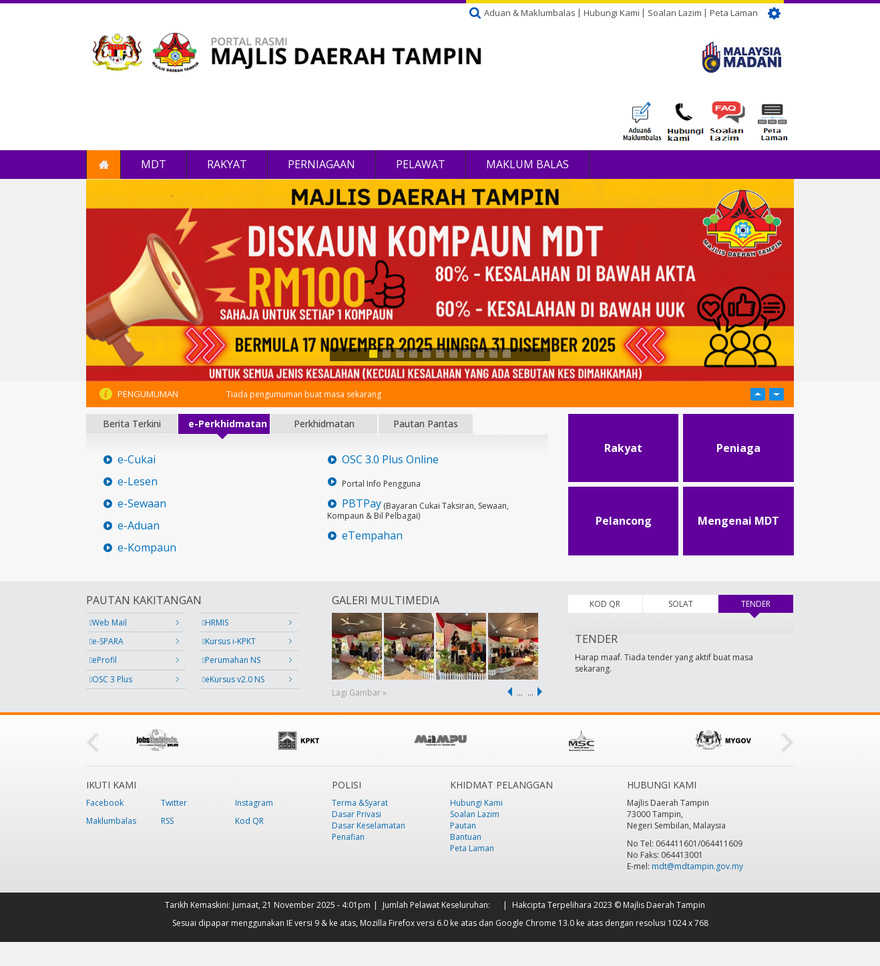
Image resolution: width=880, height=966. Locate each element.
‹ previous (507, 691)
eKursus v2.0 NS (233, 679)
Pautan (463, 825)
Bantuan (465, 836)
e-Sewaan (142, 504)
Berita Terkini (132, 423)
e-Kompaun (147, 548)
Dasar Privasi (356, 814)
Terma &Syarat (360, 802)
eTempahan (372, 536)
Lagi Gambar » (359, 692)
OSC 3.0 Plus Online (390, 460)
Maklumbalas (111, 820)
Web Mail (108, 622)
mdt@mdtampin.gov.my (697, 866)
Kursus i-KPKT (229, 641)
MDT (153, 164)
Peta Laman (734, 13)
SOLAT (680, 604)
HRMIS (215, 622)
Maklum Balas (527, 164)
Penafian (348, 836)
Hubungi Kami (612, 13)
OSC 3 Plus (110, 679)
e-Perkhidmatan (227, 423)
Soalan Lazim (675, 13)
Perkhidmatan (324, 423)
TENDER (767, 604)
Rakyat (227, 164)
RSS (167, 820)
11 (507, 354)
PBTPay (361, 504)
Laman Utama (103, 164)
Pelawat (420, 164)
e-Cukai (137, 460)
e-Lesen (138, 482)
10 (493, 354)
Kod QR (249, 820)
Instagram (254, 802)
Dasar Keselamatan (368, 825)
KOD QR (605, 604)
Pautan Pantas (425, 423)
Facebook (105, 802)
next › (542, 691)
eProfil (103, 660)
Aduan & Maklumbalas (530, 13)
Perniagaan (321, 164)
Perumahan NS (231, 660)
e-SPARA (106, 641)
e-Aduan (139, 526)
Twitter (174, 802)
